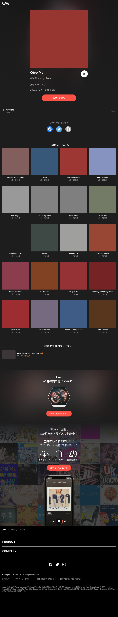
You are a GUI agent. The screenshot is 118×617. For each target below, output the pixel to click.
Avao (48, 78)
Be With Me (15, 330)
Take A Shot (102, 216)
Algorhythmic (102, 177)
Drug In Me (73, 292)
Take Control (102, 330)
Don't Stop (73, 216)
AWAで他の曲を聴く (59, 413)
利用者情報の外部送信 (45, 579)
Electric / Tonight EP (73, 330)
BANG (44, 254)
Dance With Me (15, 292)
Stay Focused (44, 330)
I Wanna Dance (103, 254)
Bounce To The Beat (15, 177)
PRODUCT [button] (8, 541)
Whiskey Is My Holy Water (102, 292)
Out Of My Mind (44, 216)
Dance (44, 177)
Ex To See (44, 292)
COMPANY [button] (9, 551)
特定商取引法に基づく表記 (70, 579)
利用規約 (5, 579)
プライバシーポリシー (23, 579)
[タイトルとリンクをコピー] (68, 129)
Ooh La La (73, 254)
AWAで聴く (59, 98)
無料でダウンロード (59, 468)
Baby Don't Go (15, 254)
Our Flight (15, 216)
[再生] (84, 73)
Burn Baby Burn (73, 177)
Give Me (22, 530)
